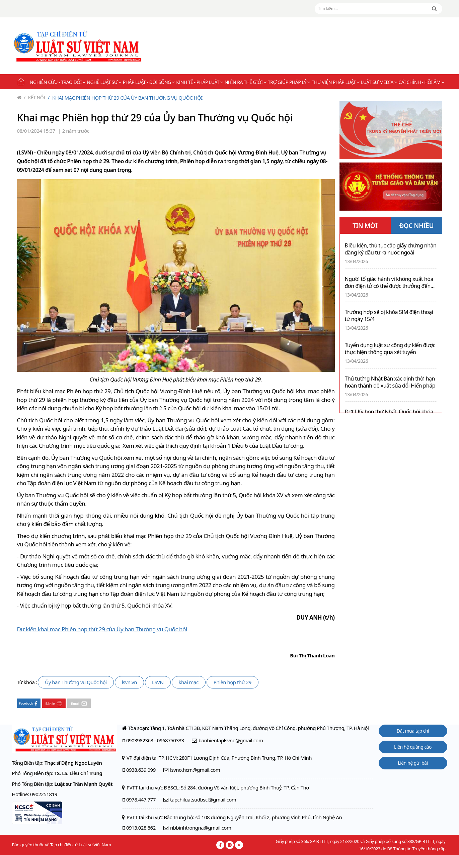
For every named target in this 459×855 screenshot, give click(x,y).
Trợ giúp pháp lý (289, 82)
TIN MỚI (365, 225)
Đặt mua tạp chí (413, 731)
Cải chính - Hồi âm (421, 82)
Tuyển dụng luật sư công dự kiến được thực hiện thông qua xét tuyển (390, 349)
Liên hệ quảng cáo (413, 747)
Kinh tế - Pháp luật (199, 82)
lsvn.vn (129, 682)
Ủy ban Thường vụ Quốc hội (75, 682)
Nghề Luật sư (104, 82)
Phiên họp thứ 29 (232, 682)
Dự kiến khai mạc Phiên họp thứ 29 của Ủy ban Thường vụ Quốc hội (102, 629)
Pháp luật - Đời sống (149, 82)
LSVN (158, 682)
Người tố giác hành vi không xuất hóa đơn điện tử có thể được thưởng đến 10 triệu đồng (389, 283)
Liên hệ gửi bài (413, 763)
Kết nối (34, 97)
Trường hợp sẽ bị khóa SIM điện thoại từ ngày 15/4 (389, 316)
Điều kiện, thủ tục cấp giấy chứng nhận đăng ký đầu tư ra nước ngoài (391, 249)
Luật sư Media (379, 82)
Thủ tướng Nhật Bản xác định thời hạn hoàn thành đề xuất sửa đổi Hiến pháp (390, 382)
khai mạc (189, 682)
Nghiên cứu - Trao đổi (57, 82)
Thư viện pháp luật (335, 82)
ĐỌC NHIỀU (416, 225)
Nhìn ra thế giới (245, 82)
